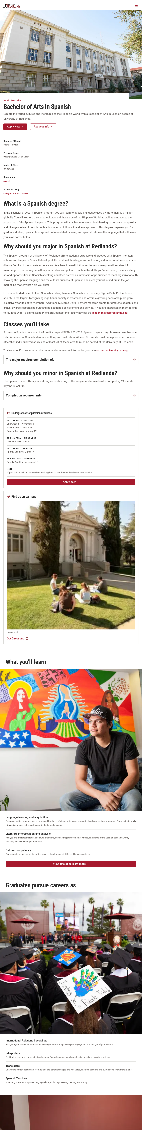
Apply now (71, 482)
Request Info (43, 126)
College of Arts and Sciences (15, 193)
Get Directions (18, 638)
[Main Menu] (136, 5)
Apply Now (15, 126)
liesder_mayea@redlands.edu (110, 312)
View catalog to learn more (71, 863)
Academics (13, 100)
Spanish (7, 181)
